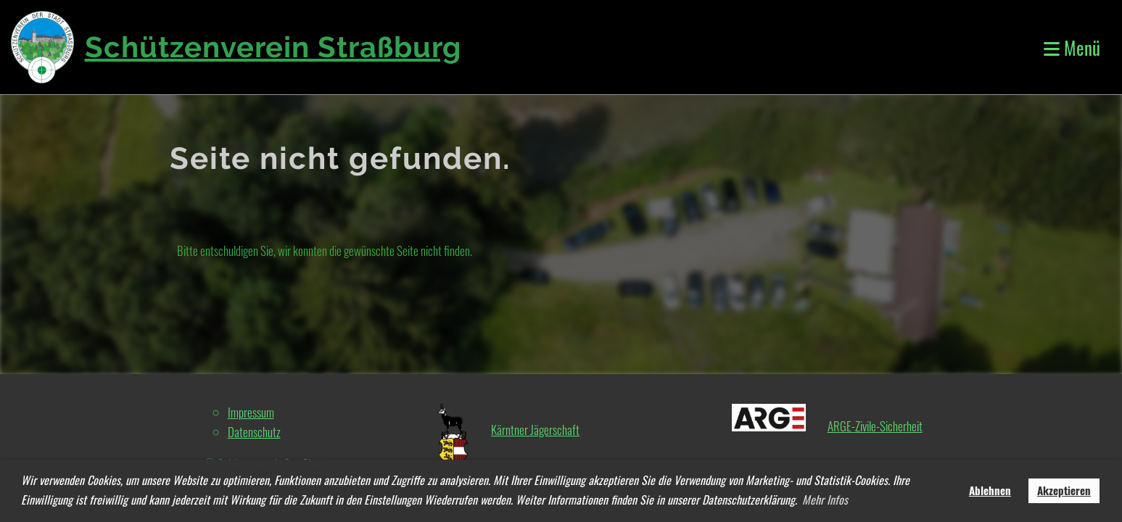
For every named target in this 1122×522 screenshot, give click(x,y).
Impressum (251, 412)
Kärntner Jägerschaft (535, 429)
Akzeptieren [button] (1064, 490)
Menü (1072, 47)
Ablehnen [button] (990, 490)
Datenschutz (254, 432)
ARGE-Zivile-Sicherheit (875, 426)
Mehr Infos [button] (825, 499)
